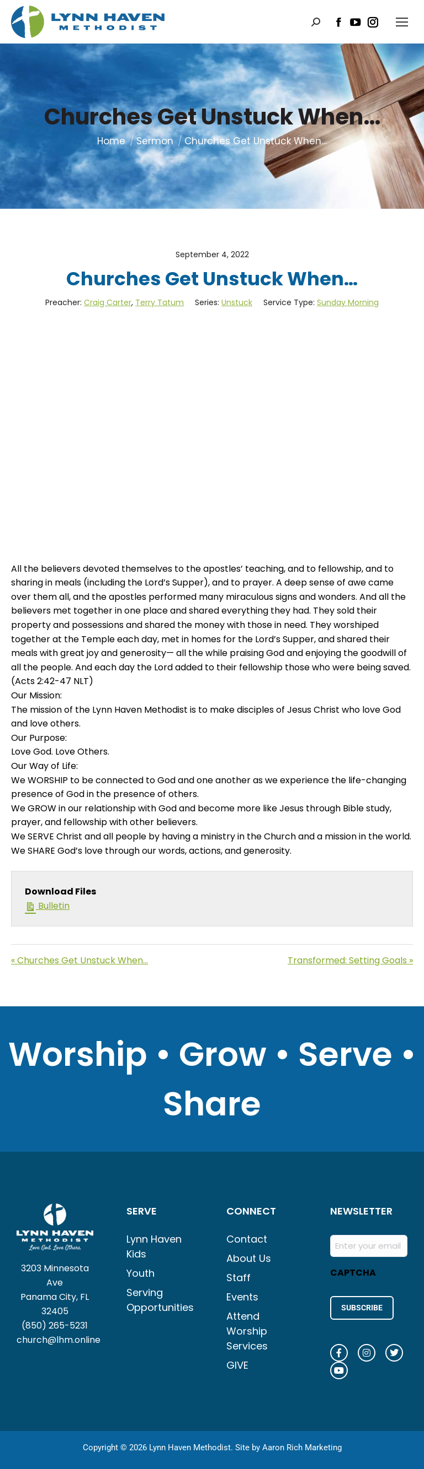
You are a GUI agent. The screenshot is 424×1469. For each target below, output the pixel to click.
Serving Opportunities (159, 1300)
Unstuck (236, 302)
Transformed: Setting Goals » (350, 960)
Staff (238, 1277)
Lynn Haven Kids (154, 1246)
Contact (246, 1239)
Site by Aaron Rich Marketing (288, 1447)
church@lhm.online (58, 1340)
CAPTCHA (353, 1272)
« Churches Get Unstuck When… (79, 960)
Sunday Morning (348, 302)
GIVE (237, 1365)
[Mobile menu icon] (402, 22)
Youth (140, 1273)
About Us (248, 1258)
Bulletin (47, 905)
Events (242, 1297)
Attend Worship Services (247, 1331)
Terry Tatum (159, 302)
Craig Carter (107, 302)
